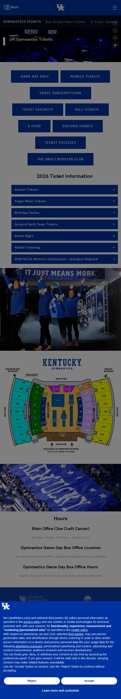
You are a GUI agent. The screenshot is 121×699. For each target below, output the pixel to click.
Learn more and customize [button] (60, 690)
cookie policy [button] (79, 630)
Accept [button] (89, 680)
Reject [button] (32, 680)
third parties (75, 634)
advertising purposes (28, 646)
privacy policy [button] (32, 622)
